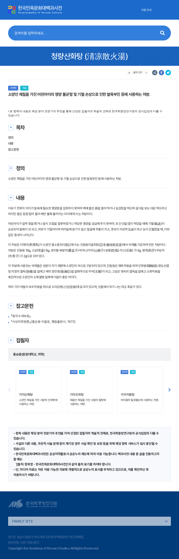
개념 (24, 88)
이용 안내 (146, 10)
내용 (11, 143)
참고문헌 (13, 149)
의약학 (13, 88)
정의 (11, 138)
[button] (169, 390)
